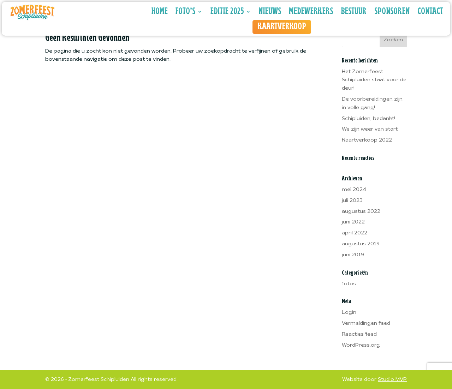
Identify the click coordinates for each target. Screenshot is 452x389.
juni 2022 (353, 222)
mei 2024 (354, 189)
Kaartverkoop (282, 27)
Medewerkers (311, 12)
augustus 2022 (361, 211)
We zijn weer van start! (370, 129)
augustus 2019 (361, 244)
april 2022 (354, 233)
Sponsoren (392, 12)
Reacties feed (359, 334)
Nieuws (269, 12)
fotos (349, 284)
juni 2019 (353, 255)
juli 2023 (352, 200)
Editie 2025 (227, 12)
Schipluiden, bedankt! (368, 118)
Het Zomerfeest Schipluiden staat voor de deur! (374, 80)
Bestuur (354, 12)
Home (159, 12)
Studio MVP (392, 379)
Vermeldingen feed (366, 323)
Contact (430, 12)
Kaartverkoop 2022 (367, 140)
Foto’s (185, 12)
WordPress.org (361, 345)
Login (349, 312)
